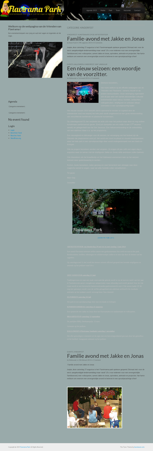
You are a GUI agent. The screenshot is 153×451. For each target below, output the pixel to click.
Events (70, 64)
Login (12, 130)
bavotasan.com (139, 447)
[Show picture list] (106, 238)
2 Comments (95, 78)
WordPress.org (16, 138)
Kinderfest (72, 35)
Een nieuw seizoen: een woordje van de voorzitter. (104, 71)
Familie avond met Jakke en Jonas (105, 356)
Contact (137, 10)
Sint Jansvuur (101, 64)
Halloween (79, 64)
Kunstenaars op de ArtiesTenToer (93, 35)
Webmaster (73, 78)
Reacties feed (16, 135)
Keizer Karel (73, 43)
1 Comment (97, 360)
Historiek (127, 10)
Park (110, 10)
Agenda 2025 (92, 10)
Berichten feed (16, 133)
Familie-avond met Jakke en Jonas (106, 39)
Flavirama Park (34, 9)
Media (103, 10)
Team (118, 10)
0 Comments (98, 43)
